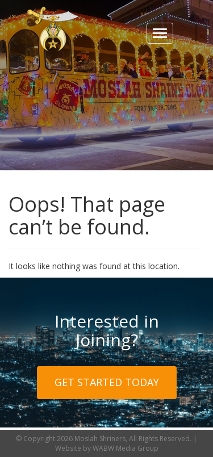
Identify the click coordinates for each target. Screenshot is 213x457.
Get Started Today (107, 382)
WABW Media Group (125, 448)
